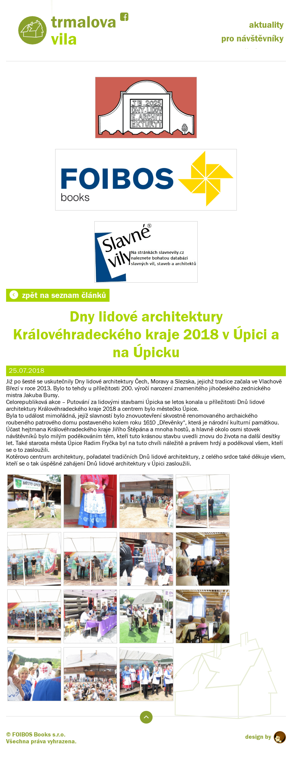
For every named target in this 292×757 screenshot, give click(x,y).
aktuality (266, 25)
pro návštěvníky (252, 38)
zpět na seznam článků (58, 295)
